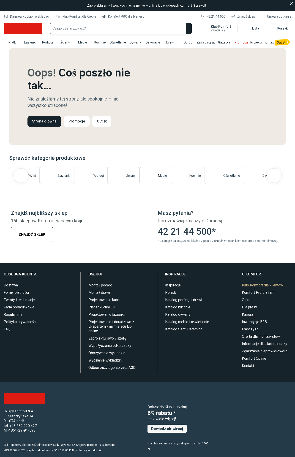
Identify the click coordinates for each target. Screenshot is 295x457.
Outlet (102, 121)
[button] (217, 28)
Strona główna (44, 121)
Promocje (77, 121)
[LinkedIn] (57, 342)
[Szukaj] (186, 28)
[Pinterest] (38, 342)
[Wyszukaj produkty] (121, 28)
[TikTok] (47, 342)
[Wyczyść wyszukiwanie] (175, 28)
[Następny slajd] (274, 175)
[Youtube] (17, 342)
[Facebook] (7, 342)
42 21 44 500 (216, 16)
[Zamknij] (291, 3)
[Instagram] (27, 342)
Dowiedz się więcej (167, 429)
